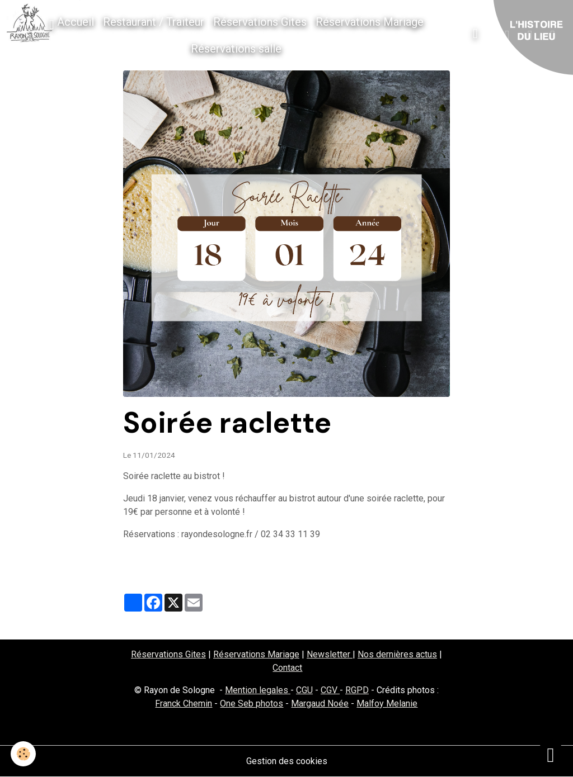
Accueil (71, 23)
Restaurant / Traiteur (153, 22)
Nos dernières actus (397, 654)
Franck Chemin (183, 703)
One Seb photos (251, 703)
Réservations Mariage (370, 22)
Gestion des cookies (286, 761)
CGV (330, 690)
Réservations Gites (260, 22)
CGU (304, 690)
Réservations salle (236, 48)
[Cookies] (23, 753)
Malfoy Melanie (386, 703)
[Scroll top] (551, 755)
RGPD (357, 690)
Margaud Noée (320, 703)
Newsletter (330, 654)
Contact (287, 667)
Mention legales (257, 690)
